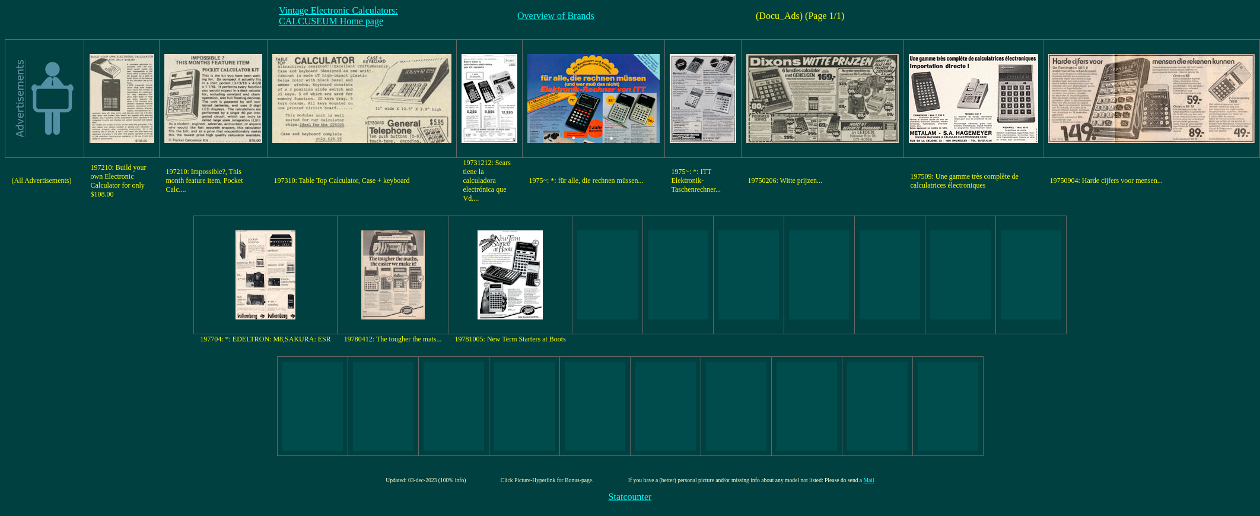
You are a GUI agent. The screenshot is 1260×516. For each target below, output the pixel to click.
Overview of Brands (555, 16)
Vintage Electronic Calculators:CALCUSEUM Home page (338, 15)
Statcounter (630, 497)
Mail (869, 480)
